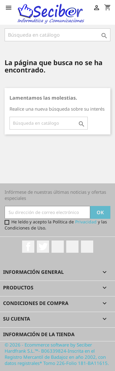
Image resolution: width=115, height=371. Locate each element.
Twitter (43, 247)
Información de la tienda (39, 334)
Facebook (28, 247)
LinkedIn (87, 247)
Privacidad (86, 222)
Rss (58, 247)
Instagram (72, 247)
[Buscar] (49, 123)
